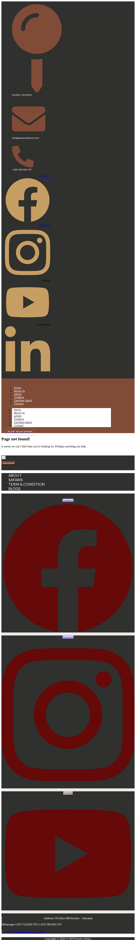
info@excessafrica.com (27, 931)
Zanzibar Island (23, 400)
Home (17, 387)
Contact (19, 403)
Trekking (19, 397)
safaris (18, 394)
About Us (19, 391)
